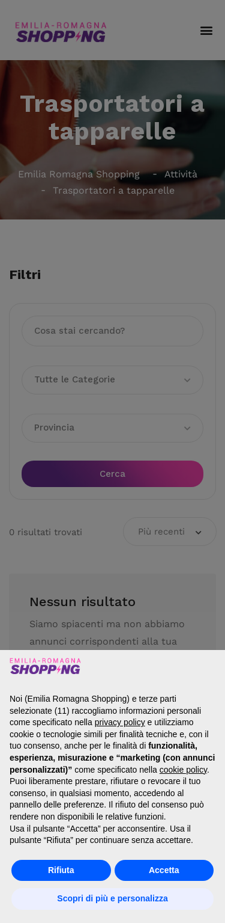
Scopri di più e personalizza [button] (112, 898)
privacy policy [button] (120, 722)
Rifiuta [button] (61, 870)
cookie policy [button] (183, 769)
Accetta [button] (164, 870)
